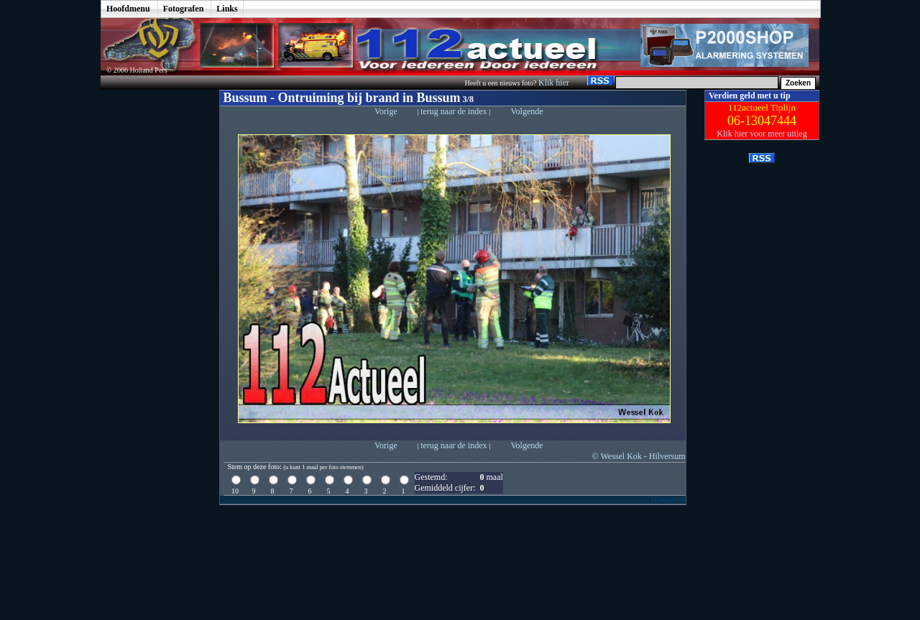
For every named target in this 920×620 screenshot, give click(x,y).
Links (226, 9)
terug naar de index (454, 111)
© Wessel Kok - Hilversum (639, 456)
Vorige (385, 111)
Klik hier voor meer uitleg (761, 134)
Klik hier (554, 83)
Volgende (526, 111)
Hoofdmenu (128, 9)
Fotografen (183, 9)
